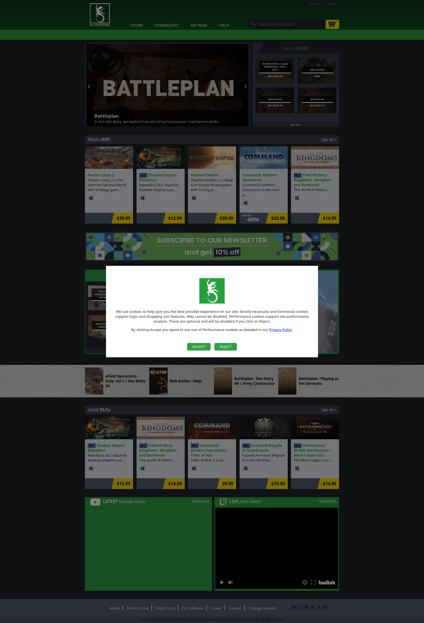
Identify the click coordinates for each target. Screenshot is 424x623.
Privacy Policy (280, 329)
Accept (199, 346)
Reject (225, 346)
